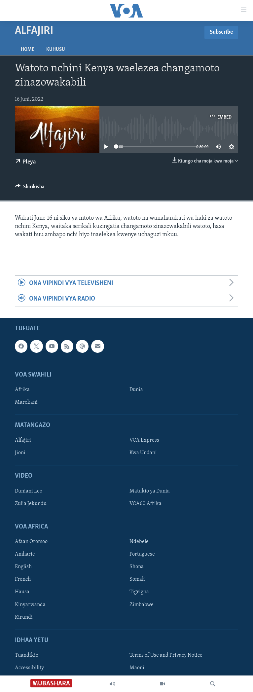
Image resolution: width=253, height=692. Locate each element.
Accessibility (29, 668)
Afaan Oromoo (31, 541)
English (23, 567)
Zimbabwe (141, 604)
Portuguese (142, 554)
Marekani (26, 402)
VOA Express (144, 440)
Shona (136, 567)
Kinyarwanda (30, 604)
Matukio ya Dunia (149, 491)
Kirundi (24, 617)
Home (27, 49)
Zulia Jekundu (31, 503)
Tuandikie (26, 655)
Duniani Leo (28, 491)
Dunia (136, 389)
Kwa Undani (143, 453)
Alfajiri (23, 440)
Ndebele (139, 541)
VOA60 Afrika (145, 503)
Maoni (136, 668)
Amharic (25, 554)
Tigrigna (139, 592)
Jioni (20, 453)
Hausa (22, 592)
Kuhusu (55, 49)
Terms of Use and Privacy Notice (165, 655)
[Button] (29, 188)
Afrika (22, 389)
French (23, 579)
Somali (137, 579)
